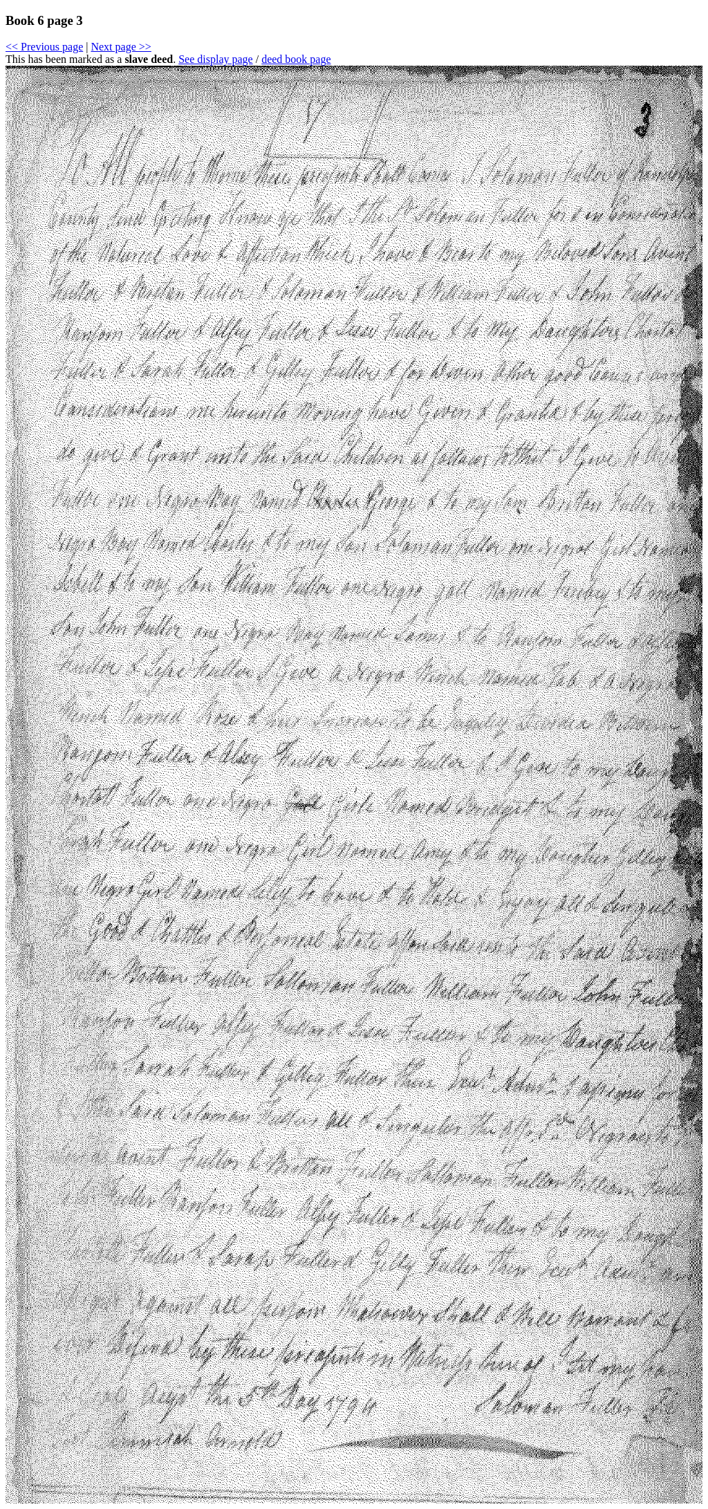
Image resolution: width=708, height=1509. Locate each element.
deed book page (295, 59)
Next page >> (121, 47)
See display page (215, 59)
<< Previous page (44, 47)
